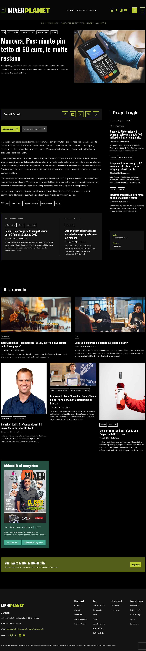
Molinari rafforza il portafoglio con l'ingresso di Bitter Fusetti (118, 432)
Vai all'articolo (13, 543)
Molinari (103, 424)
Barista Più (70, 10)
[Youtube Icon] (125, 10)
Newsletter (78, 615)
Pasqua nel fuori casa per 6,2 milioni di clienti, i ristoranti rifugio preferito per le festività (126, 166)
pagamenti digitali (43, 32)
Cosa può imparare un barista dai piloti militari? (101, 342)
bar (77, 337)
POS (3, 32)
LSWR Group (135, 615)
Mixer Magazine (80, 619)
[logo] (29, 10)
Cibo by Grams (99, 624)
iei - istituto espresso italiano (80, 390)
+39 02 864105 (15, 623)
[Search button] (142, 10)
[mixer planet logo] (12, 605)
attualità (54, 32)
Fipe (85, 10)
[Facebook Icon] (116, 10)
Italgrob (92, 10)
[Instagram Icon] (112, 10)
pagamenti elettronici (27, 32)
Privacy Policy (80, 624)
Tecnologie (97, 610)
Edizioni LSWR (136, 610)
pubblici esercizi (13, 32)
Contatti (77, 610)
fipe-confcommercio (117, 126)
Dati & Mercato (52, 23)
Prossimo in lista (73, 219)
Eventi (95, 619)
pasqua (113, 189)
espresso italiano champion (59, 390)
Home (42, 23)
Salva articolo (10, 129)
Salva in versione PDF (34, 129)
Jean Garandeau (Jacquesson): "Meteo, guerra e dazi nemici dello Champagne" (33, 344)
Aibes (79, 10)
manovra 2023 (31, 225)
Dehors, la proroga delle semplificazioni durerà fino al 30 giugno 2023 (26, 232)
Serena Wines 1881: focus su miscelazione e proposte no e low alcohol (81, 234)
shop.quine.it (22, 629)
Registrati (136, 565)
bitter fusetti (113, 424)
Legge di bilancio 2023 (16, 153)
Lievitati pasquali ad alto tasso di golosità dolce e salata (127, 196)
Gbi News (115, 605)
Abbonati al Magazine (33, 543)
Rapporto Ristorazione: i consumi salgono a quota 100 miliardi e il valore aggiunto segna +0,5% (126, 134)
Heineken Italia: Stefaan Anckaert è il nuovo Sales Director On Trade (21, 426)
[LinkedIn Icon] (121, 10)
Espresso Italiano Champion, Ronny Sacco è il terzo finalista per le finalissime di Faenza (73, 399)
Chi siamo (78, 605)
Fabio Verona (92, 346)
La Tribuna (134, 624)
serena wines (70, 225)
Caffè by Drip (98, 633)
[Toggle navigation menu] (3, 10)
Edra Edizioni (135, 605)
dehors (21, 225)
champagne (5, 337)
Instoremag (116, 610)
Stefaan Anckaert (19, 418)
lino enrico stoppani (117, 121)
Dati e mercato (99, 605)
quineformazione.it (36, 629)
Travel (95, 615)
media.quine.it (11, 629)
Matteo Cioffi (18, 350)
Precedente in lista (14, 218)
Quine (132, 619)
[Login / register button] (134, 10)
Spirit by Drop (98, 628)
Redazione (23, 238)
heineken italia (6, 418)
